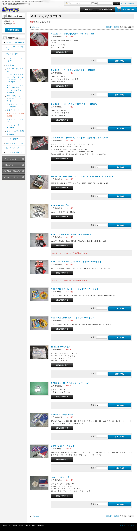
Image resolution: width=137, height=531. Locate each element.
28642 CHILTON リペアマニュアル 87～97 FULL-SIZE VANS (82, 176)
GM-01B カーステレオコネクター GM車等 (73, 70)
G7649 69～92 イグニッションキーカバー (71, 383)
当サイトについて (9, 159)
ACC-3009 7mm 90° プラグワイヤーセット (73, 318)
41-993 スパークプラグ (62, 414)
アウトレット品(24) (14, 152)
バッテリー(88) (12, 54)
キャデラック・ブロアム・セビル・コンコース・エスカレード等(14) (15, 88)
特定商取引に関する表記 (12, 171)
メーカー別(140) (13, 139)
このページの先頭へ (126, 526)
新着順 (116, 27)
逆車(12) (10, 134)
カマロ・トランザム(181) (15, 120)
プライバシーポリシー (11, 177)
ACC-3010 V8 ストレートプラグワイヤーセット (75, 289)
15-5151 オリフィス (60, 347)
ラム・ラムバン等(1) (15, 131)
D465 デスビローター (61, 477)
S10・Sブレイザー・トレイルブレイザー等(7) (15, 98)
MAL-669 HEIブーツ (61, 205)
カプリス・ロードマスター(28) (15, 105)
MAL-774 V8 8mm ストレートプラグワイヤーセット (76, 262)
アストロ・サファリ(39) (15, 70)
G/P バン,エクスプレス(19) (15, 114)
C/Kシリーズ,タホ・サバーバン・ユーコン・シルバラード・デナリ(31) (15, 78)
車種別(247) (11, 65)
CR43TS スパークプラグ (63, 446)
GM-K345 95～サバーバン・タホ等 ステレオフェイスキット (80, 138)
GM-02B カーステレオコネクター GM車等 (74, 104)
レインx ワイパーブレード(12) (15, 48)
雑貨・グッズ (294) (14, 143)
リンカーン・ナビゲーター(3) (15, 126)
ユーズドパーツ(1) (13, 148)
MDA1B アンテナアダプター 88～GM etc (72, 34)
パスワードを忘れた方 (127, 3)
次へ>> (36, 27)
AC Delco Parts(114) (15, 42)
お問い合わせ (8, 165)
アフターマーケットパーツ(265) (15, 59)
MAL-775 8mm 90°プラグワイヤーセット (71, 234)
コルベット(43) (13, 110)
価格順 (109, 27)
